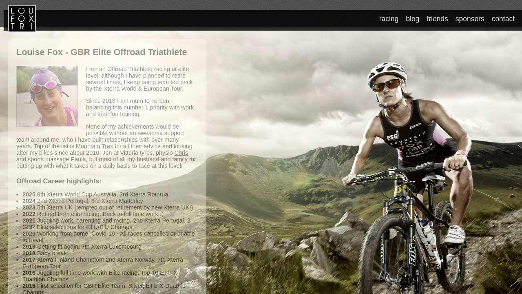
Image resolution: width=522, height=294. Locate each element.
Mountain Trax (94, 146)
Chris (181, 152)
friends (438, 19)
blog (413, 19)
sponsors (470, 19)
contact (503, 19)
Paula (78, 159)
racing (390, 19)
